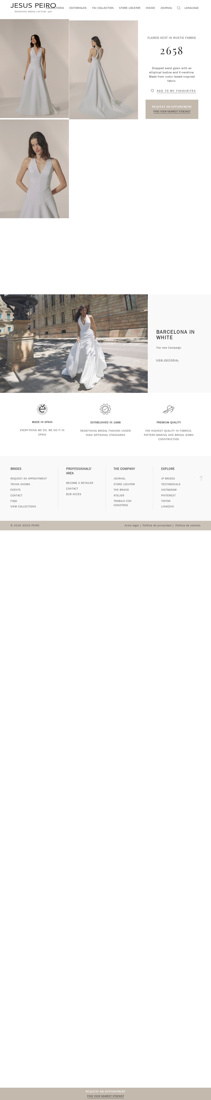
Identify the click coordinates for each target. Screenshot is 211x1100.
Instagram (169, 496)
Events (15, 496)
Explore (168, 475)
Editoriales (78, 8)
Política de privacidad (157, 532)
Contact (16, 502)
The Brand (121, 496)
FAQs (13, 507)
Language (192, 8)
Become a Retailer (79, 489)
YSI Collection (103, 8)
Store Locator (124, 490)
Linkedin (167, 513)
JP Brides (168, 485)
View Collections (23, 513)
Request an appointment (172, 107)
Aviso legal (132, 532)
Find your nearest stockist (171, 111)
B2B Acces (73, 500)
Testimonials (171, 490)
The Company (124, 475)
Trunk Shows (20, 490)
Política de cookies (188, 532)
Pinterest (168, 502)
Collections (55, 8)
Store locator (129, 8)
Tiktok (166, 507)
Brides (16, 475)
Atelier (119, 502)
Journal (120, 485)
